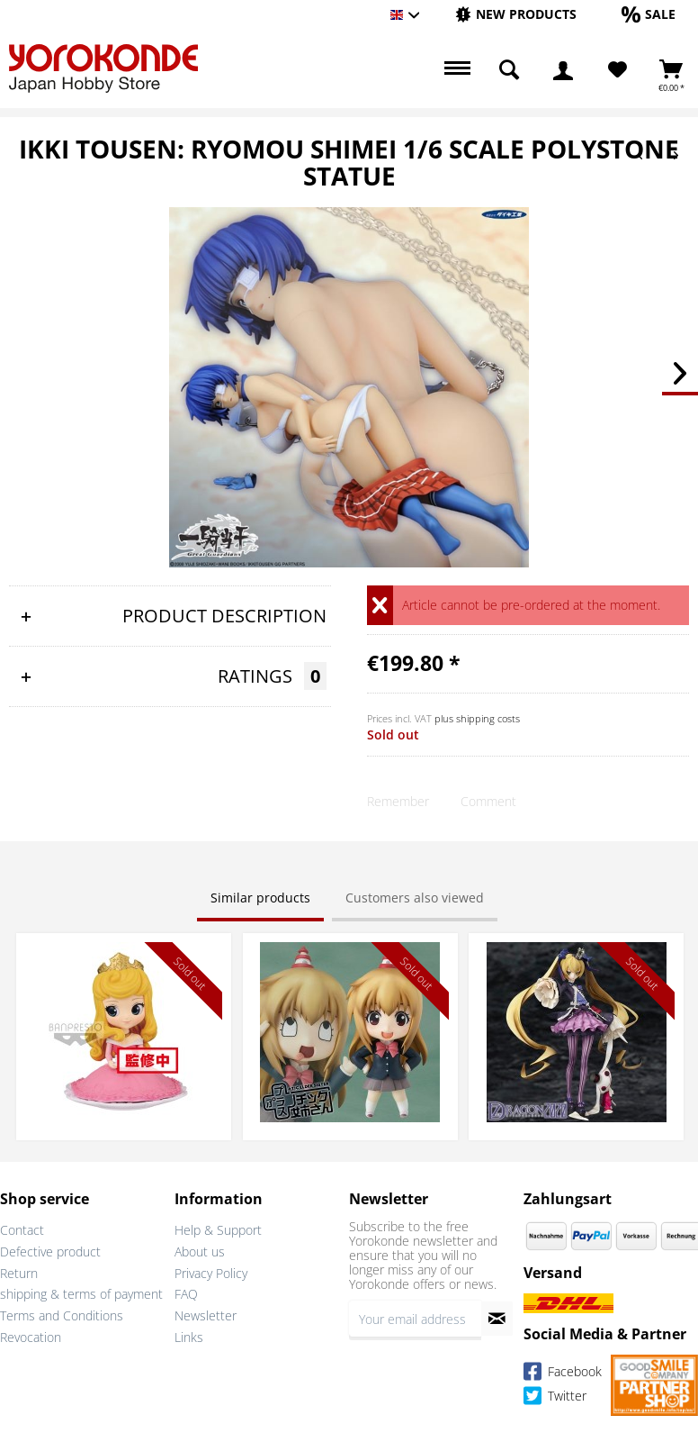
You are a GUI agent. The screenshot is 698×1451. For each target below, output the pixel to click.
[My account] (563, 70)
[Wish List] (617, 70)
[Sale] (649, 14)
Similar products (260, 897)
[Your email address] (415, 1319)
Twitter (555, 1398)
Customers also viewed (414, 897)
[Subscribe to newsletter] (497, 1319)
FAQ (186, 1293)
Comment (488, 801)
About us (199, 1251)
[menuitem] (516, 15)
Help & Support (218, 1229)
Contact (22, 1229)
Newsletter (205, 1315)
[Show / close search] (509, 70)
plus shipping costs (477, 718)
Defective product (50, 1251)
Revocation (30, 1337)
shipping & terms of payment (81, 1293)
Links (188, 1337)
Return (19, 1273)
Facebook (563, 1374)
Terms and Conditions (61, 1315)
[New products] (516, 14)
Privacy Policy (210, 1273)
